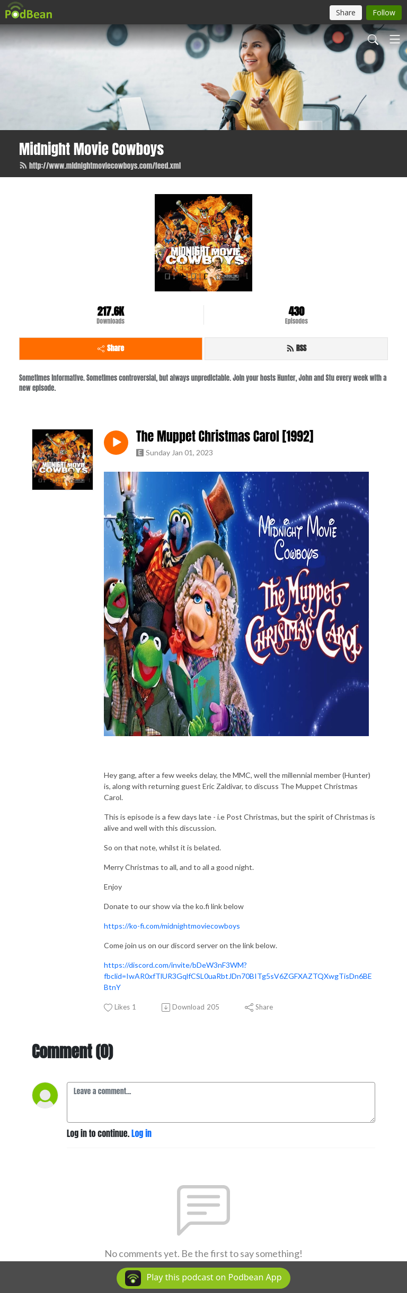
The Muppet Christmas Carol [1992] (224, 436)
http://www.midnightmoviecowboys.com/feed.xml (100, 165)
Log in (141, 1133)
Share (111, 348)
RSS (296, 348)
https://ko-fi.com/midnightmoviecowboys (172, 925)
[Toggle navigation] (395, 39)
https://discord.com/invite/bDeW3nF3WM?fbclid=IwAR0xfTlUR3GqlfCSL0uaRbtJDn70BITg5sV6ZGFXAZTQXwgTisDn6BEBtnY (238, 976)
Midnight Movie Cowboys (91, 149)
